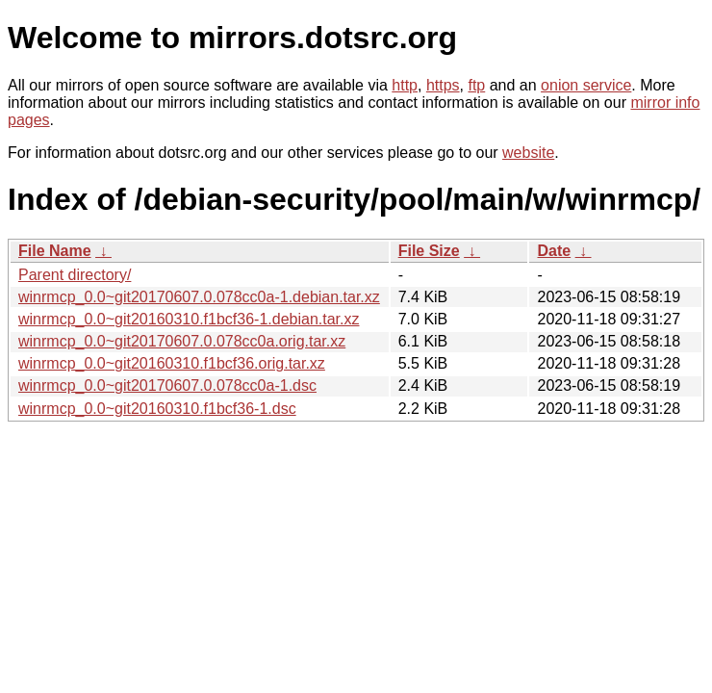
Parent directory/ (74, 275)
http (405, 85)
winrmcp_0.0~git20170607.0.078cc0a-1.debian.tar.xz (199, 297)
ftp (476, 85)
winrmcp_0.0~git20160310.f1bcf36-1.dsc (157, 408)
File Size (429, 251)
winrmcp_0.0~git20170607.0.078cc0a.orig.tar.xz (181, 341)
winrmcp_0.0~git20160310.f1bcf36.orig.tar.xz (171, 363)
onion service (586, 85)
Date (554, 251)
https (443, 85)
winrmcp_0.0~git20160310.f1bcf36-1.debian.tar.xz (188, 319)
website (528, 152)
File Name (54, 251)
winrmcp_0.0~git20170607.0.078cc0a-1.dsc (167, 385)
